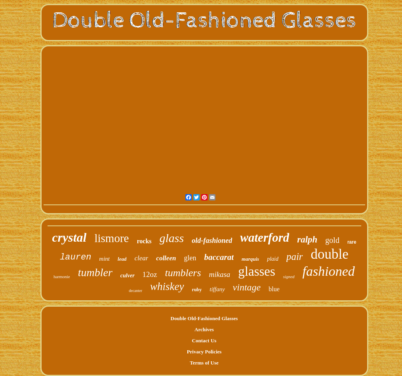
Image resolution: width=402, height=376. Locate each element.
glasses (256, 271)
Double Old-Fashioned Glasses (204, 318)
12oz (150, 274)
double (330, 254)
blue (274, 289)
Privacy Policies (204, 352)
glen (190, 258)
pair (294, 256)
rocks (144, 241)
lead (122, 259)
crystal (69, 237)
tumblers (183, 273)
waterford (264, 237)
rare (351, 242)
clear (141, 258)
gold (332, 240)
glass (172, 237)
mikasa (220, 274)
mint (104, 259)
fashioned (329, 271)
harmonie (61, 276)
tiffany (217, 289)
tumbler (95, 272)
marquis (250, 259)
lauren (75, 257)
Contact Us (204, 341)
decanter (135, 290)
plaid (272, 259)
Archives (204, 329)
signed (289, 276)
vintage (247, 287)
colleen (166, 258)
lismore (111, 238)
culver (127, 276)
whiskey (167, 286)
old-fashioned (212, 240)
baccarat (219, 257)
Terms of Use (204, 363)
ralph (307, 239)
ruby (197, 289)
